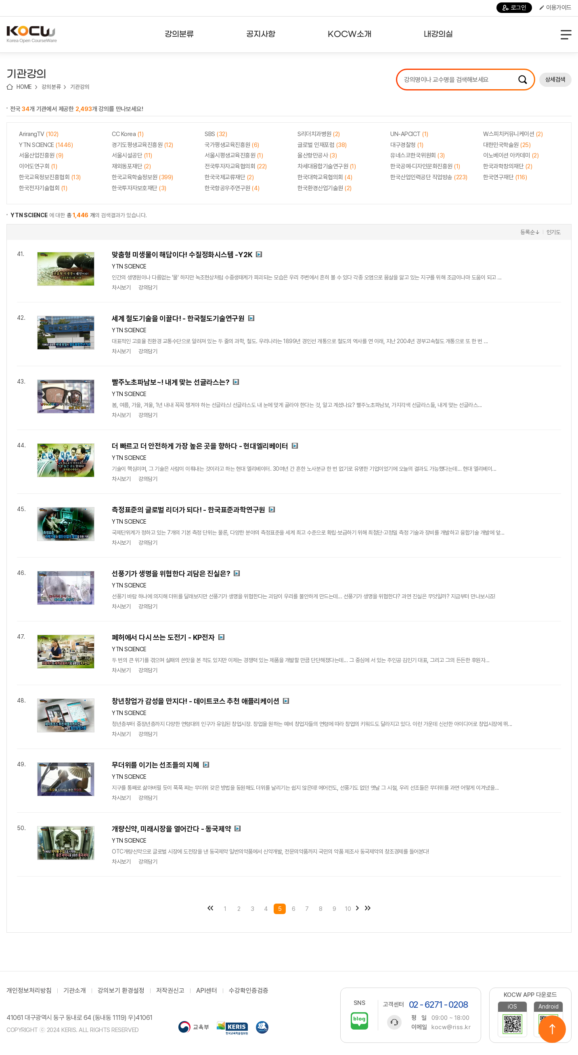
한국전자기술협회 (43, 188)
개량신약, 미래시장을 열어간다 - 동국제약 (171, 828)
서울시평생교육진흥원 (234, 155)
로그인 (514, 7)
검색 (522, 79)
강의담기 (147, 287)
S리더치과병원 (318, 134)
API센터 (206, 991)
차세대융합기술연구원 (326, 166)
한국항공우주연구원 (232, 188)
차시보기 (121, 287)
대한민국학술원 (506, 145)
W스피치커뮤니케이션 (512, 134)
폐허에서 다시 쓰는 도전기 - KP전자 (163, 637)
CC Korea (127, 134)
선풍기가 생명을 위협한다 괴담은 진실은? (171, 573)
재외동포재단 (131, 166)
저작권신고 (170, 991)
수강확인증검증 (248, 991)
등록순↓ (530, 232)
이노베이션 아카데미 (510, 155)
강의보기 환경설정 (121, 991)
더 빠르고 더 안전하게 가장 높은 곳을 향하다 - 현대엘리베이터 (200, 446)
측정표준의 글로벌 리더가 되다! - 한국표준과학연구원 (188, 509)
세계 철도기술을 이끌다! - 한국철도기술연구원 (178, 318)
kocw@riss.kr (451, 1027)
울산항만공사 (317, 155)
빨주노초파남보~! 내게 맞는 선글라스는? (171, 382)
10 (348, 908)
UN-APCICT (409, 134)
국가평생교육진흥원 (232, 145)
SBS (216, 134)
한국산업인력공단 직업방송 (428, 177)
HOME (24, 87)
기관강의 (79, 87)
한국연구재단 (505, 177)
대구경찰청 (406, 145)
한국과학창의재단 (507, 166)
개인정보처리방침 (29, 991)
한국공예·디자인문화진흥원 (425, 166)
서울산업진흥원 (41, 155)
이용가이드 (555, 7)
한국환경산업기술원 (324, 188)
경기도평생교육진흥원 (142, 145)
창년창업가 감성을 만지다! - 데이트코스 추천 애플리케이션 (196, 701)
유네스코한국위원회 (417, 155)
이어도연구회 (38, 166)
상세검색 (555, 79)
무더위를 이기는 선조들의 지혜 (155, 765)
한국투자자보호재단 (139, 188)
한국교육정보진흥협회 (50, 177)
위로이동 (552, 1029)
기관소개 (74, 991)
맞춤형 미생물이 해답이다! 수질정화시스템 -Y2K (182, 254)
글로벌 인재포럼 (322, 145)
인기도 (554, 232)
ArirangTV (39, 134)
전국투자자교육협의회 (236, 166)
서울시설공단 (132, 155)
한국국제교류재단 (229, 177)
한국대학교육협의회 (324, 177)
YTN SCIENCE (46, 145)
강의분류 (51, 87)
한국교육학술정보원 (142, 177)
